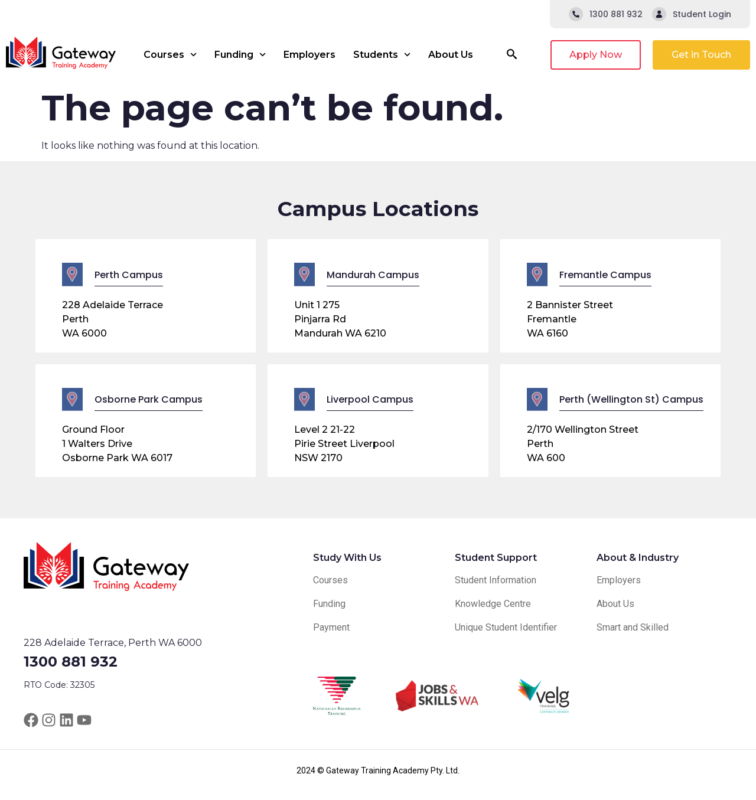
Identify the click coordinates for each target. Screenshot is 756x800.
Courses (170, 55)
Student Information (495, 580)
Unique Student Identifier (506, 627)
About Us (450, 54)
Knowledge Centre (493, 603)
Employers (309, 54)
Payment (331, 627)
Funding (240, 55)
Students (381, 55)
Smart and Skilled (633, 627)
